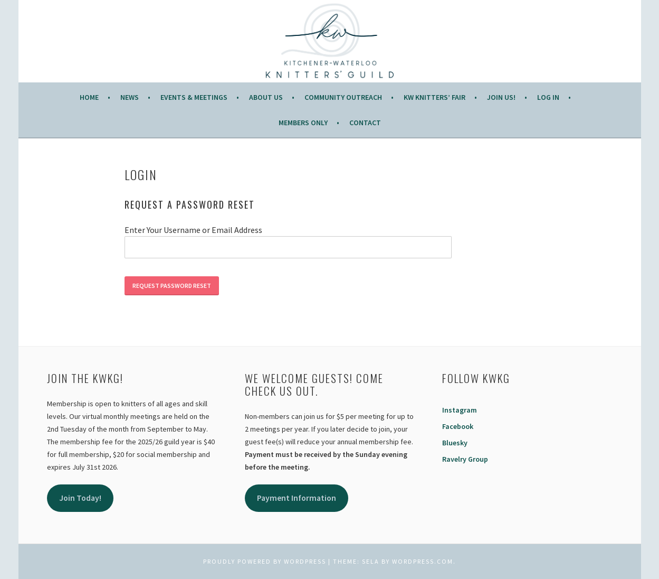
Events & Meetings (193, 97)
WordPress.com (422, 561)
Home (89, 97)
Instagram (459, 410)
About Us (266, 97)
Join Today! (80, 498)
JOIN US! (501, 97)
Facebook (457, 426)
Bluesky (454, 442)
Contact (365, 122)
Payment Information (296, 498)
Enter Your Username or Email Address (193, 230)
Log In (548, 97)
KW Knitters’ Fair (434, 97)
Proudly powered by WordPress (264, 561)
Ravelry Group (465, 459)
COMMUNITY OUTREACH (343, 97)
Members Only (303, 122)
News (129, 97)
